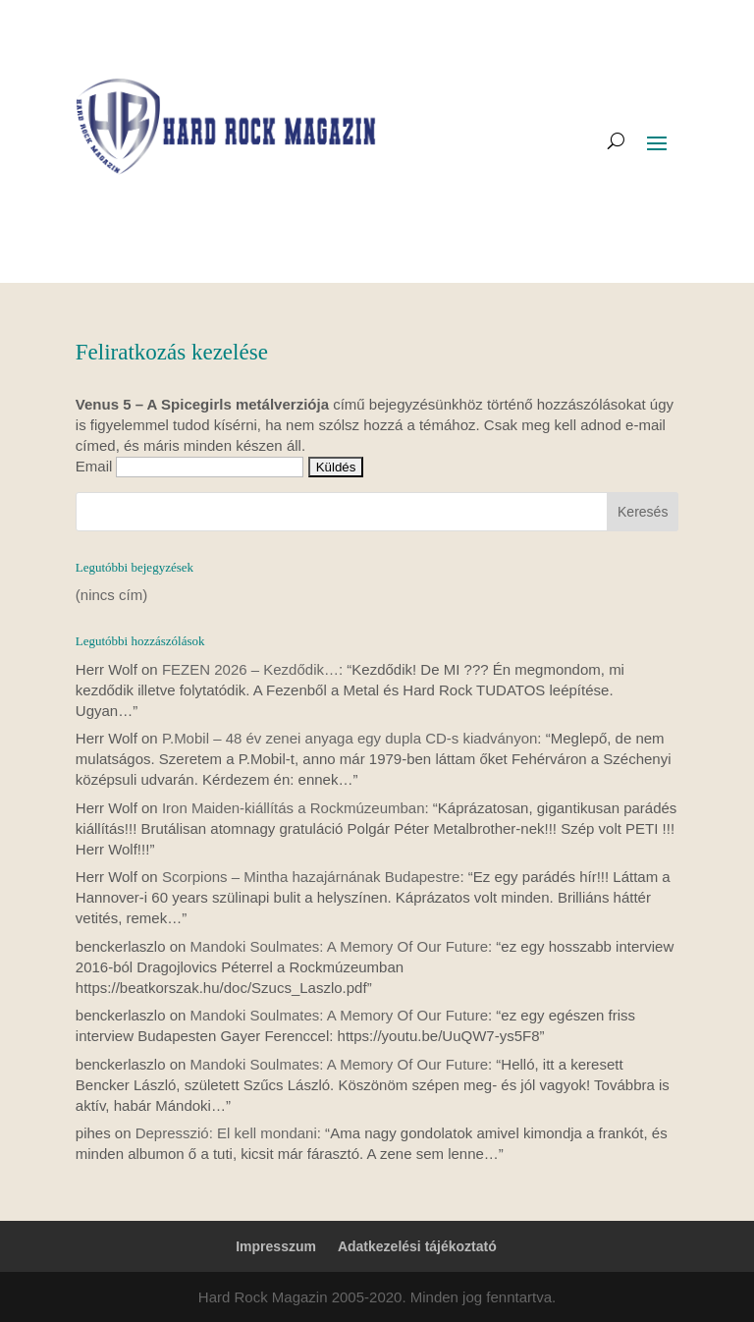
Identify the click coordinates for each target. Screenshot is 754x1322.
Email (94, 466)
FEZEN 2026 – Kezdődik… (250, 669)
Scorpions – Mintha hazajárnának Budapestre (311, 876)
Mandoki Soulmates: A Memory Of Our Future (339, 946)
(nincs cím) (111, 594)
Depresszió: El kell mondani (226, 1133)
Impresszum (276, 1246)
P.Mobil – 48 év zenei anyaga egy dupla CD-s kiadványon (349, 738)
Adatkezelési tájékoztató (417, 1246)
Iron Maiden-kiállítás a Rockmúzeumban (293, 807)
